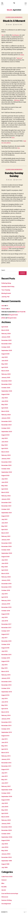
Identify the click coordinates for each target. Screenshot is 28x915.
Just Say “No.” (5, 296)
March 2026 (5, 330)
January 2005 (5, 823)
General (3, 880)
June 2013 (4, 742)
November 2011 (6, 766)
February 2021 (5, 536)
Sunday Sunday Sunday (14, 174)
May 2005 (4, 810)
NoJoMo (4, 886)
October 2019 (5, 590)
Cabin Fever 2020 (6, 876)
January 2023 (5, 458)
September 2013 (6, 732)
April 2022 (4, 489)
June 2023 (4, 441)
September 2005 (6, 796)
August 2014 (5, 695)
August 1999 (5, 864)
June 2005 (4, 806)
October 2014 (5, 688)
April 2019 (4, 597)
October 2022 (5, 468)
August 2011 (5, 769)
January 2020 (5, 580)
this (18, 148)
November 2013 (6, 725)
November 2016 (6, 641)
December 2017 (6, 624)
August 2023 (5, 435)
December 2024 (6, 381)
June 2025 (4, 360)
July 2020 (4, 560)
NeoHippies (15, 35)
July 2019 (4, 593)
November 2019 (6, 587)
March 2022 (5, 492)
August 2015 (5, 661)
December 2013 (6, 722)
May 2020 (4, 566)
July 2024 (4, 398)
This (2, 35)
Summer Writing (6, 900)
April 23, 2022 (18, 24)
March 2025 (5, 370)
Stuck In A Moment (14, 20)
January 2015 (5, 678)
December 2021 (6, 502)
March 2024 (5, 411)
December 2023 (6, 421)
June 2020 (4, 563)
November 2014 (6, 685)
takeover (19, 58)
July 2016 (4, 651)
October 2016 (5, 644)
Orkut (22, 55)
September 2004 (6, 837)
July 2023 (4, 438)
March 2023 (5, 452)
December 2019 (6, 583)
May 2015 (4, 668)
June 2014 (4, 702)
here (13, 137)
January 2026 (5, 337)
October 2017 (5, 631)
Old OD (3, 890)
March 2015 (5, 671)
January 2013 (5, 759)
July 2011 (4, 773)
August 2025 (5, 354)
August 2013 (5, 735)
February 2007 (6, 786)
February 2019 (5, 600)
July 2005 (4, 803)
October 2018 (5, 610)
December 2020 (6, 543)
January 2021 (5, 539)
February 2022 (6, 496)
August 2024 (5, 394)
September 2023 (6, 431)
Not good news (13, 314)
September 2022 (6, 472)
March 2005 (5, 817)
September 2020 (6, 553)
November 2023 (6, 425)
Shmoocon (4, 897)
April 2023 (4, 448)
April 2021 (4, 529)
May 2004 (4, 850)
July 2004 (4, 844)
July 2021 (4, 519)
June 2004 (4, 847)
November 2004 (6, 830)
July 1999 (4, 867)
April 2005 (4, 813)
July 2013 (4, 739)
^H (14, 3)
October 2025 (5, 347)
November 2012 (6, 762)
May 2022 (4, 485)
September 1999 (6, 860)
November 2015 (6, 654)
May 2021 (4, 526)
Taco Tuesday (5, 290)
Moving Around (6, 293)
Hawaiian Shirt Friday (7, 286)
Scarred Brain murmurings (14, 17)
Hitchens (17, 100)
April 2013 (4, 749)
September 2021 (6, 512)
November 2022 (6, 465)
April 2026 (4, 327)
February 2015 (5, 675)
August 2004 (5, 840)
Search (3, 270)
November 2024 (6, 384)
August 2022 (5, 475)
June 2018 (4, 621)
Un (7, 305)
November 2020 (6, 546)
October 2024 (5, 387)
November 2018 (6, 607)
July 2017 (4, 637)
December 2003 (6, 857)
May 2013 (4, 746)
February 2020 (6, 577)
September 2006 (6, 789)
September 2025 (6, 350)
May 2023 (4, 445)
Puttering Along (6, 283)
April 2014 (4, 708)
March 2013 (5, 752)
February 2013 (5, 756)
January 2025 (5, 377)
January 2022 (5, 499)
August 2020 (5, 556)
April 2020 (4, 570)
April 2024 (4, 408)
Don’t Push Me (21, 311)
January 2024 (5, 418)
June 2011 (4, 776)
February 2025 (6, 374)
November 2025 (6, 343)
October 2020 (5, 550)
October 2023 (5, 428)
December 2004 (6, 827)
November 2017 (6, 627)
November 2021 (6, 506)
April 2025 (4, 367)
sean (10, 24)
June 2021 (4, 523)
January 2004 (5, 854)
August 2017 (5, 634)
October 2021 (5, 509)
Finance (3, 308)
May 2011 (4, 779)
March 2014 (5, 712)
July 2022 (4, 479)
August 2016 (5, 648)
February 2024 (6, 414)
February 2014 (5, 715)
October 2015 (5, 658)
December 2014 (6, 681)
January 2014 (5, 719)
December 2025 (6, 340)
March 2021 (5, 533)
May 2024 (4, 404)
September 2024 (6, 391)
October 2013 (5, 729)
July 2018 (4, 617)
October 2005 (5, 793)
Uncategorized (6, 903)
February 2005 (6, 820)
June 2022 (4, 482)
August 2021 (5, 516)
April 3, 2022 (18, 179)
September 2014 (6, 691)
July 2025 (4, 357)
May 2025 (4, 364)
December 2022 (6, 462)
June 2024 (4, 401)
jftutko (3, 318)
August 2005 (5, 800)
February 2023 (6, 455)
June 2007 (4, 783)
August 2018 (5, 614)
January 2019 (5, 604)
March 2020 (5, 573)
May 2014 (4, 705)
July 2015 (4, 664)
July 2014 (4, 698)
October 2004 (5, 833)
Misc (2, 883)
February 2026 (6, 333)
